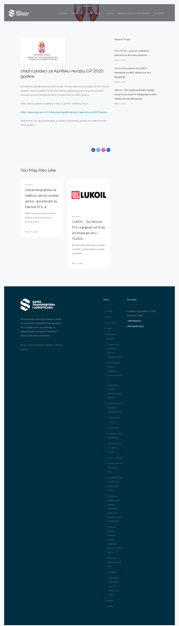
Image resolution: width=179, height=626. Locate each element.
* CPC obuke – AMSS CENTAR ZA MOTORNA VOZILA (114, 409)
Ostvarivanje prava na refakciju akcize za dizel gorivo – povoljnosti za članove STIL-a (42, 199)
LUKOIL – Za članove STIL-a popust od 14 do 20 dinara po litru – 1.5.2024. (88, 230)
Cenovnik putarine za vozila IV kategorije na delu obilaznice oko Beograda (133, 73)
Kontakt (110, 603)
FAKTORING (111, 569)
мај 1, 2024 (77, 264)
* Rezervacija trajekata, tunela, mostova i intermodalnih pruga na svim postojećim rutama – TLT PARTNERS (115, 505)
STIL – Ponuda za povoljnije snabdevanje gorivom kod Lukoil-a (114, 372)
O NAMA (109, 312)
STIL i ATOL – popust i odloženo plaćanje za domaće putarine (132, 53)
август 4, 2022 (31, 232)
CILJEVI (108, 329)
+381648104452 (134, 322)
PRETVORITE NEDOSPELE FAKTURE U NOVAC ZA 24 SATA (114, 583)
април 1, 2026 (120, 60)
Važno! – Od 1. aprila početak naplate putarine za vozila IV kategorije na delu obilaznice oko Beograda (136, 95)
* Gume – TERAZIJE (114, 459)
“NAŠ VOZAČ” (114, 429)
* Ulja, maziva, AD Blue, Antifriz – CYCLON (114, 449)
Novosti (30, 185)
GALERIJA (109, 597)
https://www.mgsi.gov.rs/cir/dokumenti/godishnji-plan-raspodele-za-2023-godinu (64, 112)
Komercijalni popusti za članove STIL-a (114, 559)
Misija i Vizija (111, 324)
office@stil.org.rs (135, 327)
